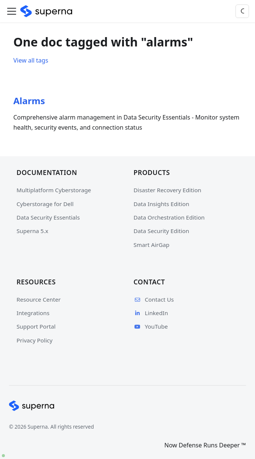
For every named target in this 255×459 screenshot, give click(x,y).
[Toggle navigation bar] (11, 11)
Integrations (33, 313)
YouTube (151, 326)
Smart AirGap (152, 244)
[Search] (242, 11)
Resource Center (39, 299)
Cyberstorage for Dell (45, 204)
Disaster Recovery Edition (167, 190)
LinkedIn (151, 313)
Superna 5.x (32, 231)
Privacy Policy (35, 340)
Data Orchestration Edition (169, 217)
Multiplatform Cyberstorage (54, 190)
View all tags (31, 60)
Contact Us (154, 299)
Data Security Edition (161, 231)
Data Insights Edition (161, 204)
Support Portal (36, 326)
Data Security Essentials (48, 217)
